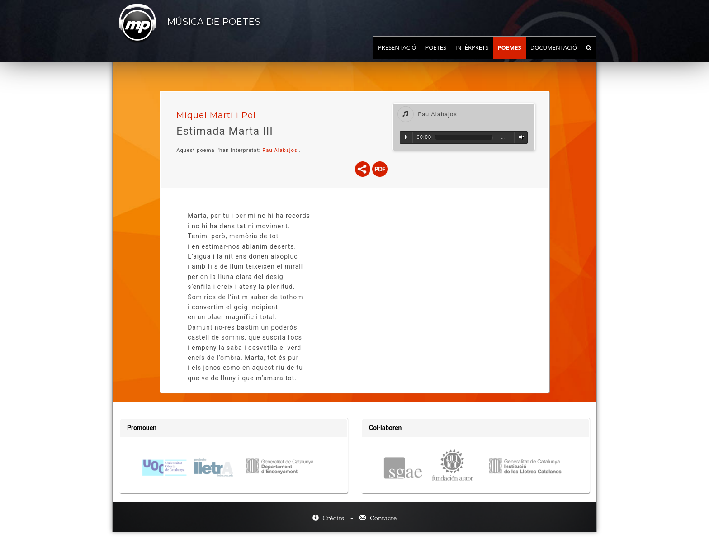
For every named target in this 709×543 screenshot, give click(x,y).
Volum (520, 137)
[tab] (463, 114)
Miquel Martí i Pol (216, 115)
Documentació (553, 56)
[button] (463, 114)
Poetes (435, 56)
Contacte (378, 518)
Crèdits (329, 518)
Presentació (397, 56)
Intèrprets (471, 56)
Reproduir (406, 137)
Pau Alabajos (279, 150)
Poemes (509, 56)
